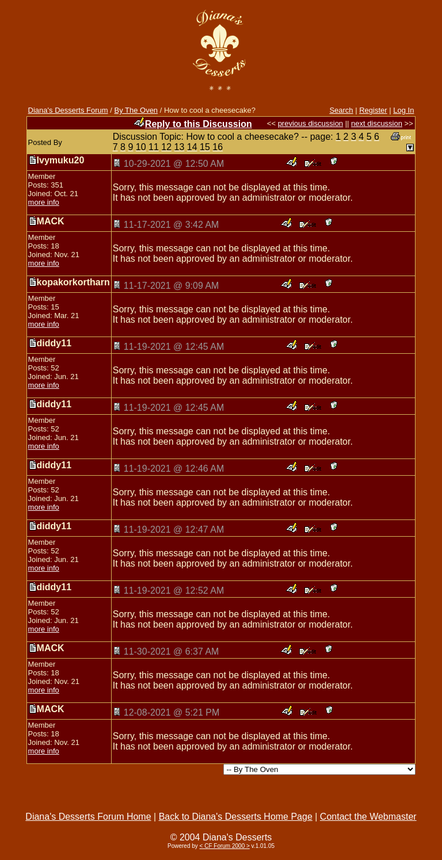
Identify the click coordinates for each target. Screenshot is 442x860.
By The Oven (136, 110)
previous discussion (310, 123)
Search (341, 110)
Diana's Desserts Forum (68, 110)
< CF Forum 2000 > (225, 846)
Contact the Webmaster (368, 816)
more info (43, 202)
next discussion (376, 123)
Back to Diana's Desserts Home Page (236, 816)
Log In (403, 110)
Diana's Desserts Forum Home (88, 816)
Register (373, 110)
